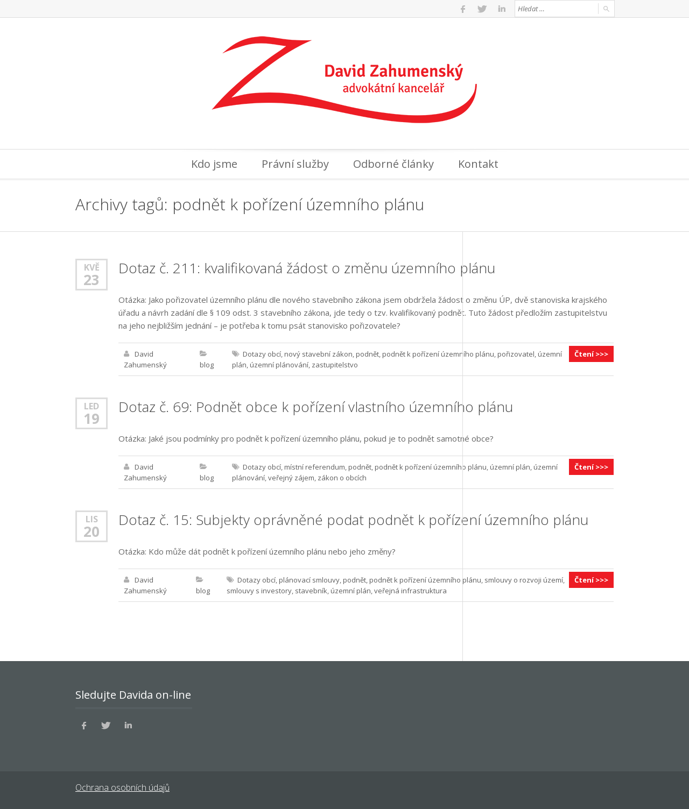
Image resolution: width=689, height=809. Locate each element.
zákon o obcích (342, 477)
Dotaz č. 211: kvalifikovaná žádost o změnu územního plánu (306, 268)
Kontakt (478, 164)
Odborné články (393, 164)
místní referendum (314, 467)
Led (91, 405)
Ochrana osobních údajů (122, 787)
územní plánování (279, 365)
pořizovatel (516, 354)
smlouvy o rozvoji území (523, 580)
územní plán (510, 467)
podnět (367, 354)
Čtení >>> (591, 354)
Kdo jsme (214, 164)
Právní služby (295, 164)
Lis (92, 518)
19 (91, 418)
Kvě (92, 267)
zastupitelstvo (335, 365)
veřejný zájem (291, 477)
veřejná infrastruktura (410, 590)
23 (91, 280)
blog (207, 365)
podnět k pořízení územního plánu (438, 354)
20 (91, 531)
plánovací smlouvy (309, 580)
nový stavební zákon (318, 354)
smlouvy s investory (259, 590)
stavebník (311, 590)
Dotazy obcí (262, 354)
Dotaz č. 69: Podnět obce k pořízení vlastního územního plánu (315, 406)
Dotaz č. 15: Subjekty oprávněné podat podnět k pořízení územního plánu (353, 519)
